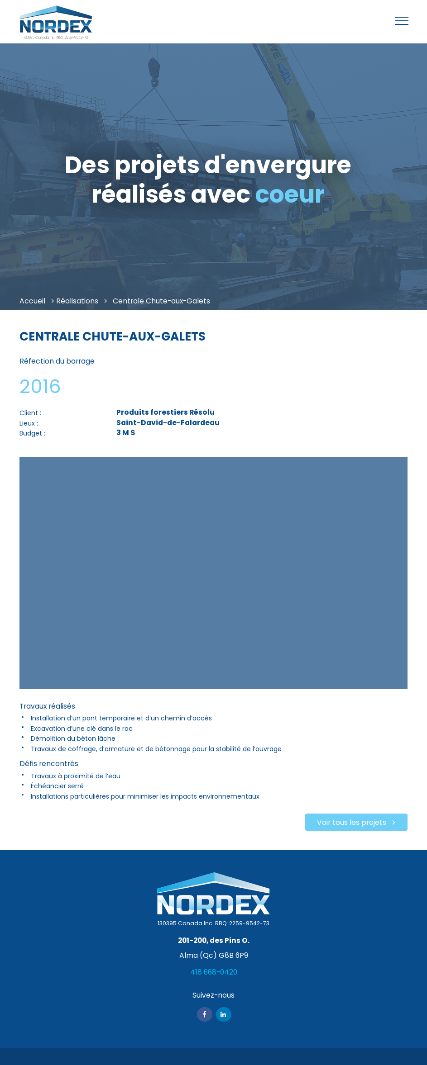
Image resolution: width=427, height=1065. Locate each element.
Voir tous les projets (351, 822)
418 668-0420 (213, 972)
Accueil (32, 301)
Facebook (204, 1014)
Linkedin (223, 1014)
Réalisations (77, 301)
